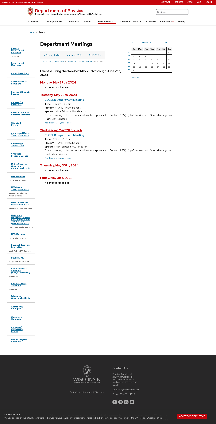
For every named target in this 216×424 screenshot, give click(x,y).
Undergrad (55, 21)
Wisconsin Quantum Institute (20, 297)
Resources (167, 21)
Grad (34, 21)
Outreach (150, 21)
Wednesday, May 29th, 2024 (61, 130)
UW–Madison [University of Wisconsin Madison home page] (19, 2)
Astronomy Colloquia (17, 307)
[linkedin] (126, 402)
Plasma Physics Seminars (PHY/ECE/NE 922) (20, 270)
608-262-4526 (127, 394)
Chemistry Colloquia (16, 318)
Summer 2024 (74, 55)
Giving (181, 21)
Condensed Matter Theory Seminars (21, 134)
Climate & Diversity (130, 21)
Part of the (87, 392)
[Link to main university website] (87, 383)
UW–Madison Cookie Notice (148, 417)
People (88, 21)
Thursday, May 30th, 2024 (59, 165)
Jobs (190, 2)
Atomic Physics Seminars (19, 82)
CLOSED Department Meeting (64, 100)
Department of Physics (59, 11)
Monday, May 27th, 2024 (58, 82)
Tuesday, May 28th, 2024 (58, 95)
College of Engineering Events (17, 329)
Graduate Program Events (19, 154)
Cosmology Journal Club (17, 144)
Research (74, 21)
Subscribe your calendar (53, 61)
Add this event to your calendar (58, 122)
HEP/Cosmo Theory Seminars (20, 188)
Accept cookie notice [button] (192, 416)
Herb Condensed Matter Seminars (20, 203)
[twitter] (114, 402)
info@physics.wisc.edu (128, 389)
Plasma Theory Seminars (18, 284)
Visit (199, 2)
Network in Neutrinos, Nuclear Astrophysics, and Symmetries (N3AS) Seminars (20, 219)
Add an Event (136, 77)
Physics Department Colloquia (17, 50)
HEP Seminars (18, 176)
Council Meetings (20, 73)
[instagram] (120, 402)
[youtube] (132, 402)
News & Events (107, 21)
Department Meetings (17, 64)
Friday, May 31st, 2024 (56, 178)
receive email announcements (80, 61)
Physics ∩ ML (17, 257)
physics (40, 2)
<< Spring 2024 (51, 55)
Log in (209, 2)
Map (115, 385)
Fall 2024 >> (96, 55)
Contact (165, 2)
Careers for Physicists (17, 103)
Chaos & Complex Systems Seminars (20, 113)
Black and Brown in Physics (20, 93)
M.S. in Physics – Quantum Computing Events (20, 166)
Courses (179, 2)
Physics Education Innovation (20, 246)
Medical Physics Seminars (19, 340)
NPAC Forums (18, 234)
